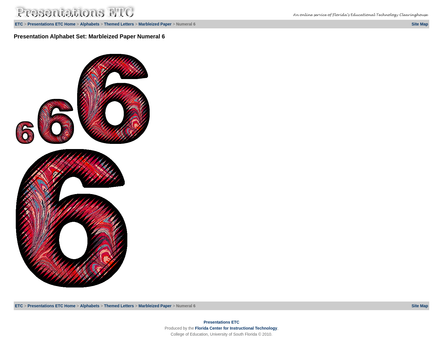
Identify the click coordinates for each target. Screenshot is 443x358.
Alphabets (89, 24)
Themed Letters (119, 24)
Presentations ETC (221, 322)
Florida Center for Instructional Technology (236, 328)
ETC (19, 24)
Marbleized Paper (155, 24)
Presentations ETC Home (51, 24)
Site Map (419, 24)
